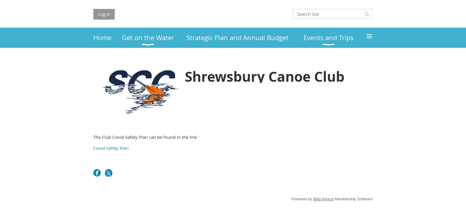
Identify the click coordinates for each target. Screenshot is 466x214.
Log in (104, 14)
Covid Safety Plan (111, 148)
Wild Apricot (323, 199)
